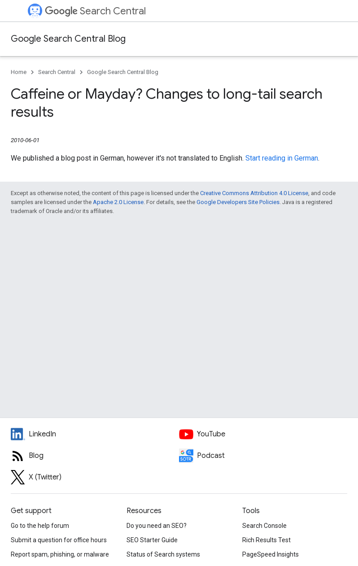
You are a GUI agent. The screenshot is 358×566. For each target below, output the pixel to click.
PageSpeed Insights (270, 554)
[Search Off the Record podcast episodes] (263, 455)
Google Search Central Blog (68, 38)
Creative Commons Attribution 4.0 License (254, 193)
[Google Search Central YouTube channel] (263, 434)
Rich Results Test (266, 540)
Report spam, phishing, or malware (60, 554)
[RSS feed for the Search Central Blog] (95, 455)
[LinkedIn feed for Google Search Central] (95, 434)
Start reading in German (281, 158)
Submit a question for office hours (59, 540)
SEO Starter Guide (152, 540)
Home (18, 72)
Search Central (95, 11)
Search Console (264, 525)
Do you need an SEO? (157, 525)
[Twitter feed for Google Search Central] (95, 477)
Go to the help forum (40, 525)
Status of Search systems (163, 554)
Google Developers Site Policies (237, 202)
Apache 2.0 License (118, 202)
